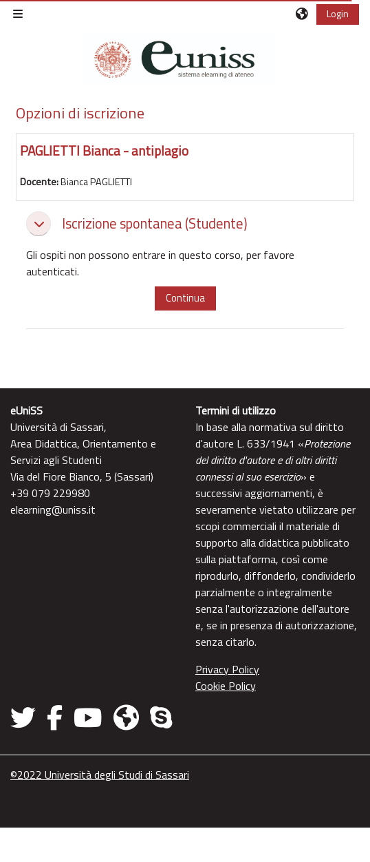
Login (338, 13)
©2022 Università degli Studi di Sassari (99, 774)
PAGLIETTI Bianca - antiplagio (104, 150)
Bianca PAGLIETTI (96, 181)
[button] (302, 13)
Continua (185, 298)
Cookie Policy (225, 685)
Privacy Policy (227, 669)
